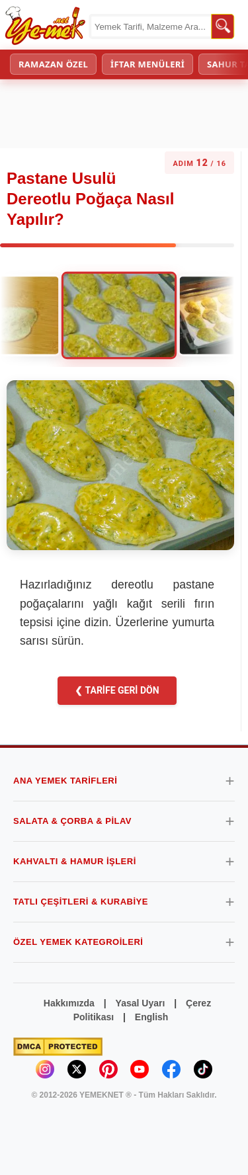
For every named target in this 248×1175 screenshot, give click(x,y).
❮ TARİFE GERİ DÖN (117, 690)
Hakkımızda (69, 1003)
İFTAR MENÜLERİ (147, 64)
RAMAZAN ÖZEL (53, 64)
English (152, 1017)
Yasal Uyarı (140, 1003)
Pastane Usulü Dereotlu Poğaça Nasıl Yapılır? (90, 198)
